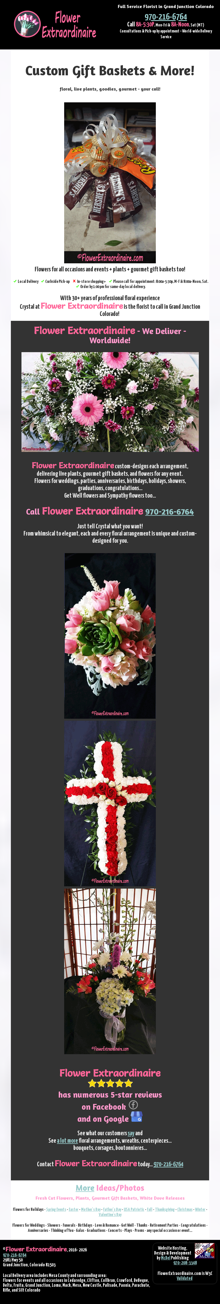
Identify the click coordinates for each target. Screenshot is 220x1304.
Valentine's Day (110, 1215)
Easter (73, 1209)
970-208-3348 (185, 1263)
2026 (83, 1250)
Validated (184, 1278)
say (131, 1133)
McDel (165, 1258)
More (85, 1188)
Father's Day (112, 1209)
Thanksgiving (165, 1209)
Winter (200, 1209)
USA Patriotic (134, 1209)
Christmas (184, 1209)
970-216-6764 (166, 17)
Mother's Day (91, 1209)
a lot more (67, 1141)
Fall (149, 1209)
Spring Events (56, 1209)
